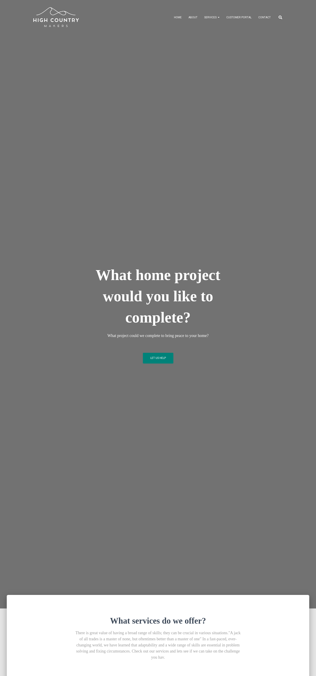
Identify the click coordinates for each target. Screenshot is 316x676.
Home (178, 17)
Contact (264, 17)
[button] (218, 17)
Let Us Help (158, 358)
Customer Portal (239, 17)
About (192, 17)
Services (212, 17)
